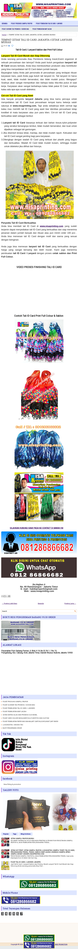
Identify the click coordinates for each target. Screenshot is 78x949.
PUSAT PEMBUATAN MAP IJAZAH (42, 29)
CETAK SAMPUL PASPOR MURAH (22, 838)
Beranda (4, 23)
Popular (6, 834)
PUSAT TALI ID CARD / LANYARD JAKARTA (26, 862)
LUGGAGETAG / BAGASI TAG (13, 725)
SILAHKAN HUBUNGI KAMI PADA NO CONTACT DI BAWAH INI (38, 528)
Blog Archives (26, 834)
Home (4, 35)
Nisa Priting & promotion (12, 784)
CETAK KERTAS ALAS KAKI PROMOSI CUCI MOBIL (20, 715)
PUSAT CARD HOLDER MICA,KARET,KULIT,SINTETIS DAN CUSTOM (26, 718)
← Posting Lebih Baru (9, 603)
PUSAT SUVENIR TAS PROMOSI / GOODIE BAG (15, 29)
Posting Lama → (70, 603)
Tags (14, 834)
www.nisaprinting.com (51, 226)
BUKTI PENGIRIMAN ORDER (12, 728)
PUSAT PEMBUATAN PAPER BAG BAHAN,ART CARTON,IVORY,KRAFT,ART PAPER (30, 721)
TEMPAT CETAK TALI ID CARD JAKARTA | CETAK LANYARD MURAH (36, 40)
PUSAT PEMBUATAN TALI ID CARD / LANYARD (49, 23)
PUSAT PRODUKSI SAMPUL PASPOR (21, 23)
